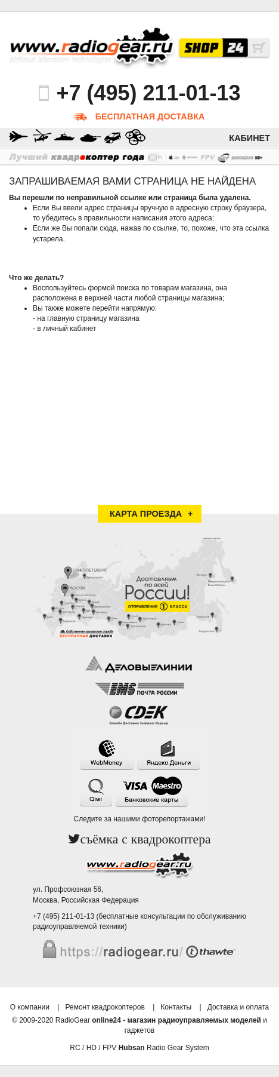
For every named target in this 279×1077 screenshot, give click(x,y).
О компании (29, 1007)
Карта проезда (146, 513)
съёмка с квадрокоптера (145, 839)
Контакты (175, 1007)
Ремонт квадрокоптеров (104, 1007)
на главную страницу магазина (88, 318)
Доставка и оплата (238, 1007)
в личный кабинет (66, 328)
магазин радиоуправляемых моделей (194, 1020)
